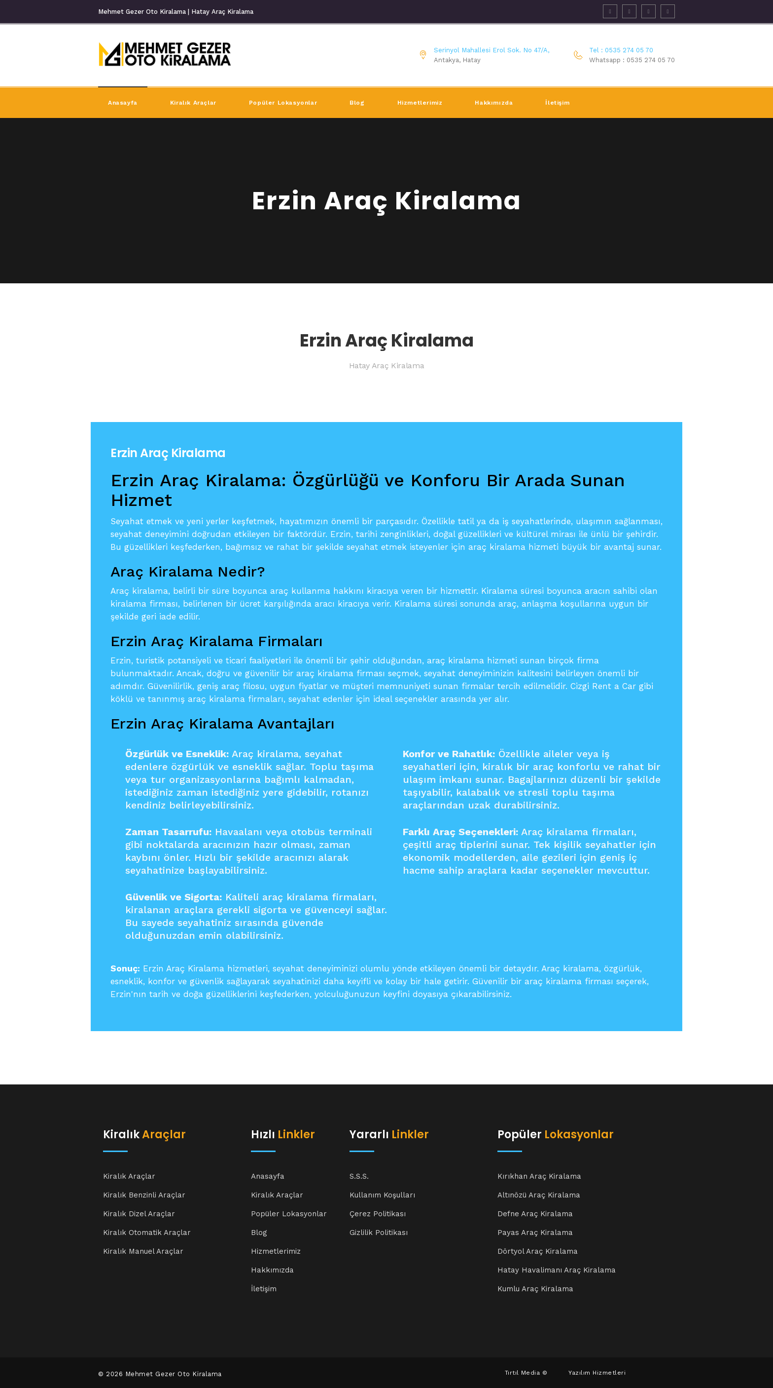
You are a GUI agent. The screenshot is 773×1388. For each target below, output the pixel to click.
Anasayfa (123, 102)
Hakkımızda (494, 102)
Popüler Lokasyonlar (283, 102)
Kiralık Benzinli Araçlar (144, 1195)
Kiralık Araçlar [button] (193, 102)
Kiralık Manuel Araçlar (143, 1251)
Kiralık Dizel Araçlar (139, 1213)
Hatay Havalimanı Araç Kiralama (556, 1270)
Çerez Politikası (378, 1213)
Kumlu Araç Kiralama (535, 1288)
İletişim (557, 102)
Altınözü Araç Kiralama (538, 1195)
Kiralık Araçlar (129, 1176)
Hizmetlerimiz (420, 102)
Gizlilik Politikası (379, 1232)
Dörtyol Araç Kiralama (537, 1251)
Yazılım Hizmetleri (597, 1372)
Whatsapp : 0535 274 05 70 (632, 60)
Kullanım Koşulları (382, 1195)
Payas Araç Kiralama (535, 1232)
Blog (357, 102)
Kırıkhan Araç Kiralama (539, 1176)
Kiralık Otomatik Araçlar (147, 1232)
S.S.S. (359, 1176)
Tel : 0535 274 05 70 (621, 50)
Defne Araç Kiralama (535, 1213)
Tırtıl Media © (526, 1372)
